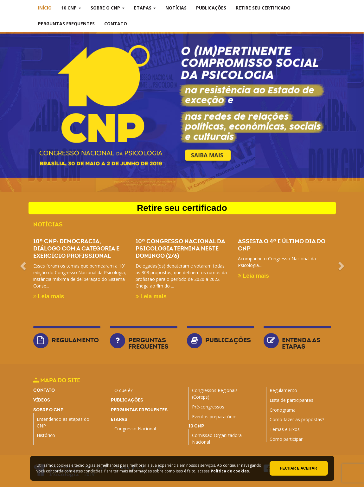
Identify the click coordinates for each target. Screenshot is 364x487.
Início (45, 8)
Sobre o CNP (108, 8)
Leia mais (48, 296)
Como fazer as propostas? (297, 419)
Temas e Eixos (285, 429)
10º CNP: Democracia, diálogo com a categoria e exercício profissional (76, 248)
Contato (115, 24)
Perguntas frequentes (66, 24)
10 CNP (71, 8)
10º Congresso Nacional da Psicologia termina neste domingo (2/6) (180, 248)
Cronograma (283, 410)
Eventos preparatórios (215, 417)
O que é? (123, 390)
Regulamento (75, 340)
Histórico (46, 435)
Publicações (211, 8)
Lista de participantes (291, 400)
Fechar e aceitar (298, 468)
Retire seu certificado (263, 8)
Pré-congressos (208, 407)
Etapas (145, 8)
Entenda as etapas (301, 343)
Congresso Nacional (135, 429)
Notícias (176, 8)
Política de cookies (230, 471)
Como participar (286, 439)
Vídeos (41, 400)
